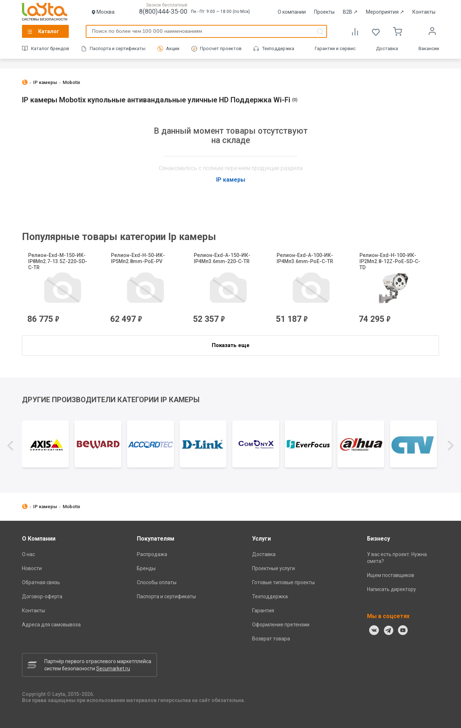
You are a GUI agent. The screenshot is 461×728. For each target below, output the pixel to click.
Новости (32, 568)
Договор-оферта (42, 596)
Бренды (146, 568)
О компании (292, 12)
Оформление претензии (280, 624)
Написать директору (391, 589)
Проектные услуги (273, 568)
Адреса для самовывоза (51, 624)
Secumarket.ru (113, 668)
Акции (172, 48)
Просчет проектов (221, 48)
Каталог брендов (50, 48)
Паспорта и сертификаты (118, 48)
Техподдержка (278, 48)
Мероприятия (385, 12)
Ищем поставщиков (390, 575)
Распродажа (152, 554)
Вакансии (429, 48)
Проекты (324, 12)
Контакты (423, 12)
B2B (350, 12)
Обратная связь (41, 582)
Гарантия (263, 610)
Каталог (48, 31)
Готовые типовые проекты (283, 582)
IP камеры (230, 179)
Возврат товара (271, 639)
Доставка (387, 48)
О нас (28, 554)
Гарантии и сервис (335, 48)
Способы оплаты (156, 582)
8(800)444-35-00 (163, 11)
